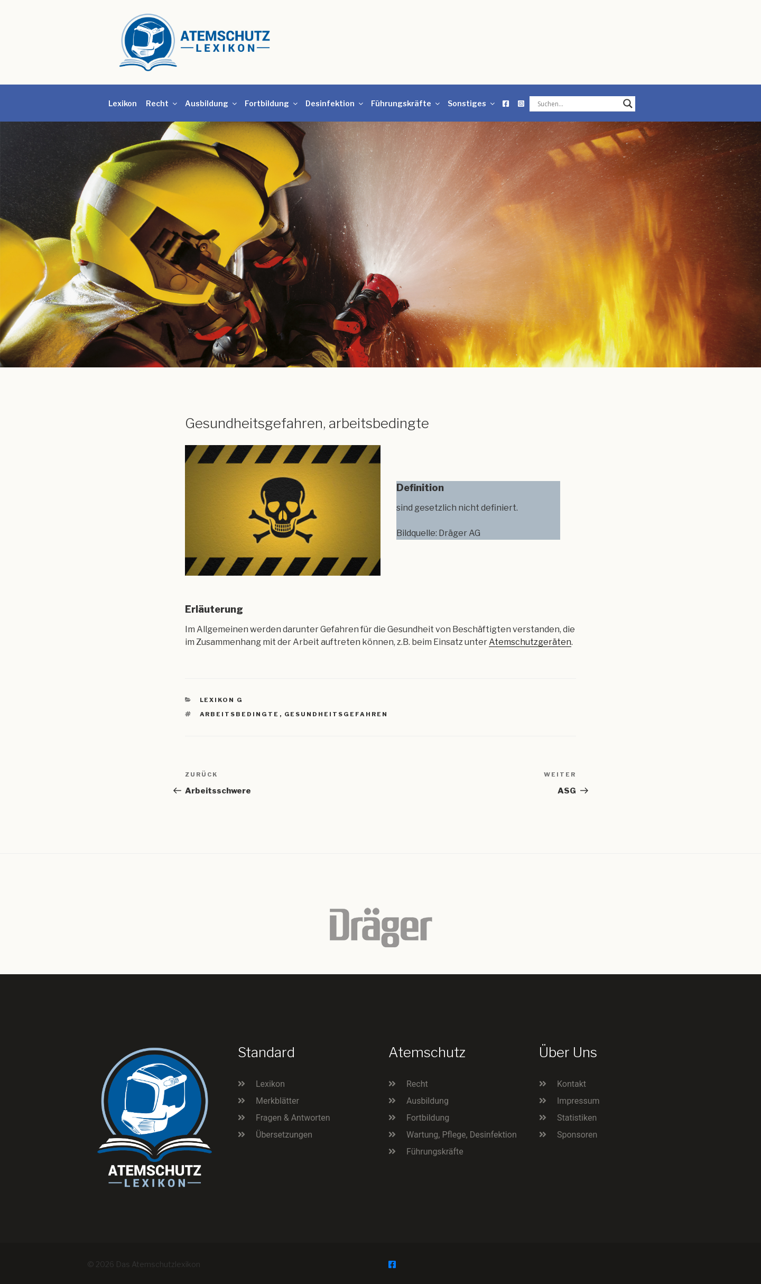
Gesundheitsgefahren (336, 714)
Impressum (578, 1101)
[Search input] (577, 103)
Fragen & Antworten (293, 1118)
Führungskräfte (406, 103)
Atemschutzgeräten (530, 642)
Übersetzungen (284, 1135)
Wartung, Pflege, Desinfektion (461, 1135)
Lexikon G (222, 700)
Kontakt (571, 1084)
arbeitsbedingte (240, 714)
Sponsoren (577, 1135)
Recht (162, 103)
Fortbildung (272, 103)
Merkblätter (277, 1101)
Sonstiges (472, 103)
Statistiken (577, 1118)
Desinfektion (335, 103)
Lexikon (122, 103)
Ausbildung (211, 103)
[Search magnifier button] (627, 103)
